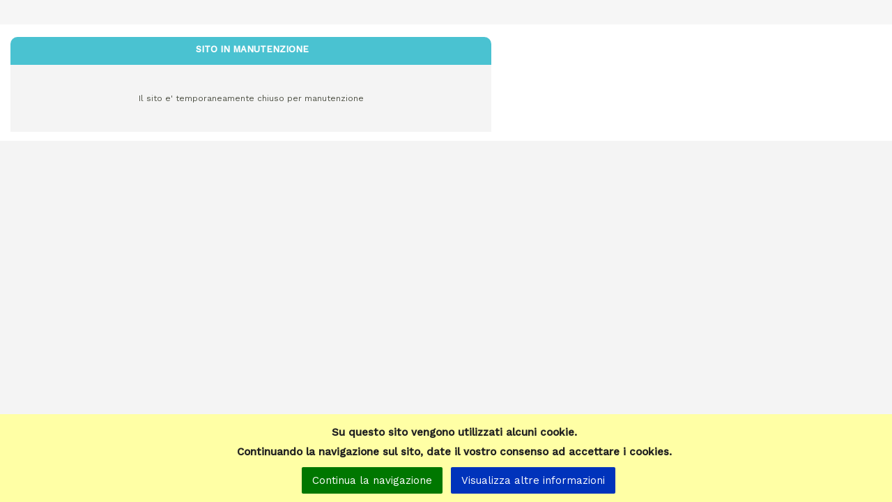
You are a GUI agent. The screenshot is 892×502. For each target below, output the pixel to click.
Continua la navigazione (372, 480)
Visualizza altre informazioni (533, 480)
